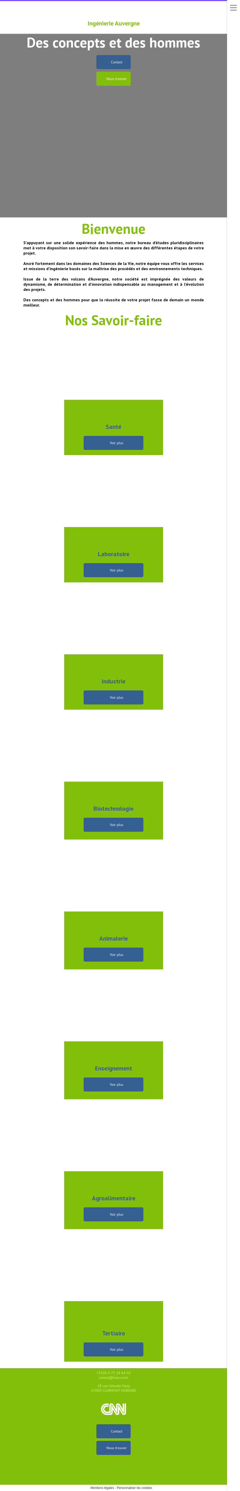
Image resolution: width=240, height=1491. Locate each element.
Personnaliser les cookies (134, 1488)
